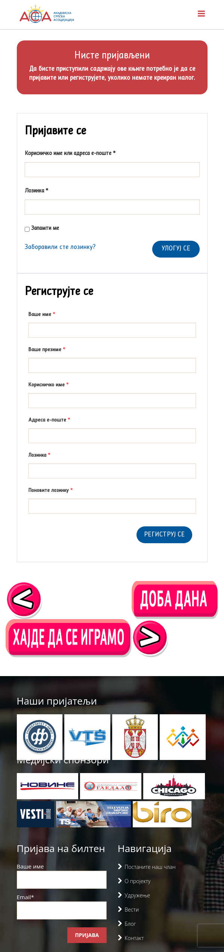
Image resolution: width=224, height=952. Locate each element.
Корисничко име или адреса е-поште (81, 152)
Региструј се (164, 535)
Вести (132, 909)
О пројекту (137, 881)
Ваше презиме (46, 349)
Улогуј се (176, 249)
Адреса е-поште (49, 420)
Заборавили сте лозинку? (60, 247)
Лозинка (47, 190)
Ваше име (41, 314)
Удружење (137, 895)
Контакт (134, 938)
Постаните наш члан (150, 866)
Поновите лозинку (50, 490)
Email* (62, 906)
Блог (130, 923)
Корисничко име (48, 384)
